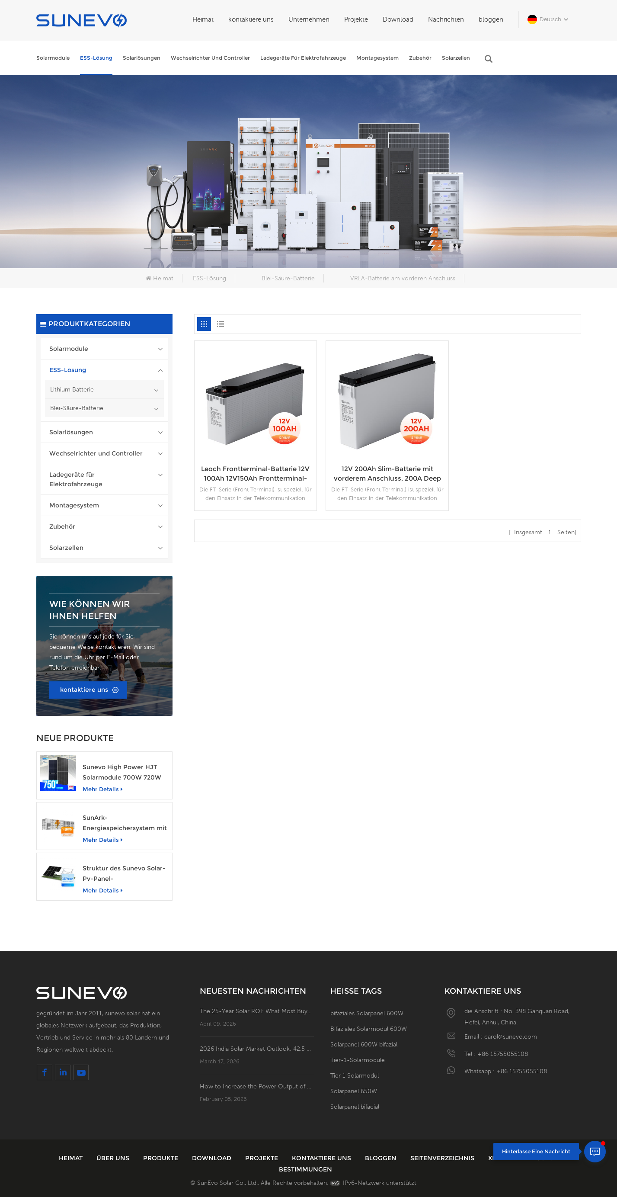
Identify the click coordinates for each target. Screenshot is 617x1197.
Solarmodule (53, 58)
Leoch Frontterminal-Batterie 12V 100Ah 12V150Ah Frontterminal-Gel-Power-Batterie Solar (255, 474)
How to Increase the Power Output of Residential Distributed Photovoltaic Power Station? (257, 1086)
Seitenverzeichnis (443, 1158)
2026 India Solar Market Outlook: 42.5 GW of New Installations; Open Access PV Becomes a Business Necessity (257, 1048)
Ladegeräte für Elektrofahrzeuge (303, 58)
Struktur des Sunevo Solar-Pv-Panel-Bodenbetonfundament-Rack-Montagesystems (124, 874)
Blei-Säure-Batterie (288, 278)
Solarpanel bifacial (354, 1106)
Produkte (161, 1158)
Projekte (356, 19)
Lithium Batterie (72, 389)
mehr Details (103, 789)
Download (398, 19)
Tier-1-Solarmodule (357, 1059)
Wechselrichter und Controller (210, 58)
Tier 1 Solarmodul (354, 1075)
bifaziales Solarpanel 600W (366, 1013)
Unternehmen (308, 19)
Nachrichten (446, 19)
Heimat (203, 19)
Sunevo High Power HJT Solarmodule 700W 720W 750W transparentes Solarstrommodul (122, 773)
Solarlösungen (141, 58)
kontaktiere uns (251, 19)
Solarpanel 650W (353, 1091)
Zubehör (420, 58)
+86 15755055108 (502, 1053)
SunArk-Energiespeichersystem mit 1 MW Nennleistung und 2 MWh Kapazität (125, 823)
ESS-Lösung (96, 58)
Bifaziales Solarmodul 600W (368, 1028)
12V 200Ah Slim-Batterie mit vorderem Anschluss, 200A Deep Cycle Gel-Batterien (387, 474)
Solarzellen (456, 58)
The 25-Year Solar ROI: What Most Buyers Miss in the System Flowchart (257, 1011)
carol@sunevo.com (510, 1036)
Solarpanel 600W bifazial (363, 1044)
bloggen (491, 19)
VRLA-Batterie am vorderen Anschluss (402, 278)
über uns (113, 1158)
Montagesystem (377, 58)
